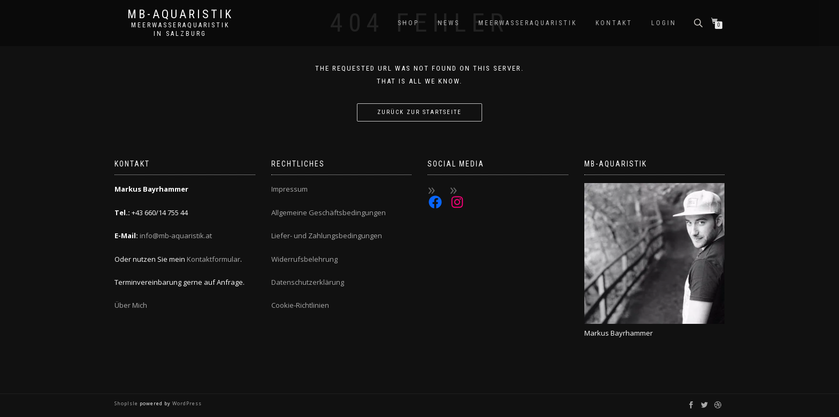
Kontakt (614, 23)
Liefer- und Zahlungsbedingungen (326, 235)
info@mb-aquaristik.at (176, 235)
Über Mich (131, 305)
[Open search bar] (699, 22)
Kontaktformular (213, 259)
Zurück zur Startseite (419, 112)
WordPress (186, 403)
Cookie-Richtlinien (300, 305)
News (449, 23)
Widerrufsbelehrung (304, 259)
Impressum (289, 189)
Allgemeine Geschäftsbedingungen (328, 212)
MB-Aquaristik (180, 14)
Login (663, 23)
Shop (408, 23)
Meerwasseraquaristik (527, 23)
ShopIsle (127, 403)
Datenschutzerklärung (307, 282)
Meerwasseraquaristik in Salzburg (180, 29)
